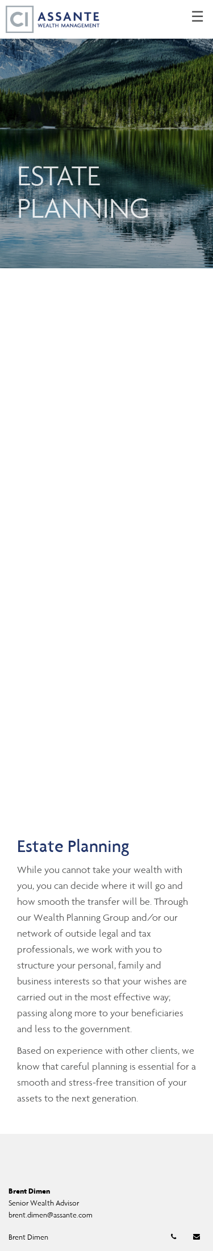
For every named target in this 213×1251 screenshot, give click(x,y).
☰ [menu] (197, 17)
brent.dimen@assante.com (51, 1215)
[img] (106, 134)
